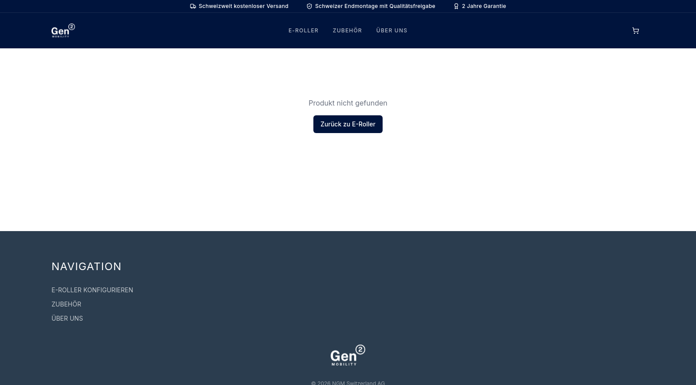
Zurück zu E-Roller (348, 124)
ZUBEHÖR (347, 30)
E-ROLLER (304, 30)
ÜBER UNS (391, 30)
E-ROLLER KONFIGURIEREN (92, 290)
